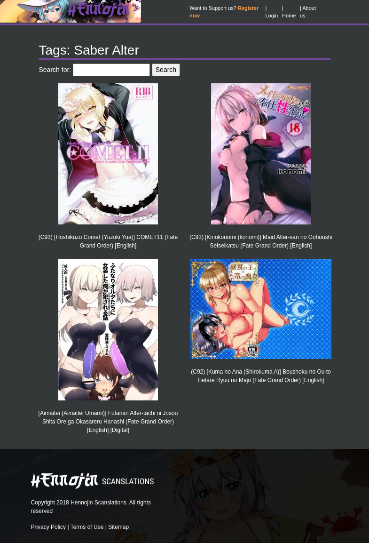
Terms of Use (87, 527)
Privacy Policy (48, 527)
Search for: (55, 69)
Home (289, 15)
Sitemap (118, 527)
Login (271, 15)
